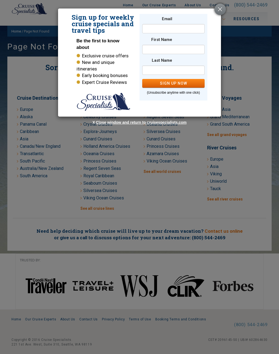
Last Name (162, 60)
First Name (161, 39)
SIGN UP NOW (173, 83)
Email (167, 19)
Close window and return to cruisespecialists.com (141, 122)
